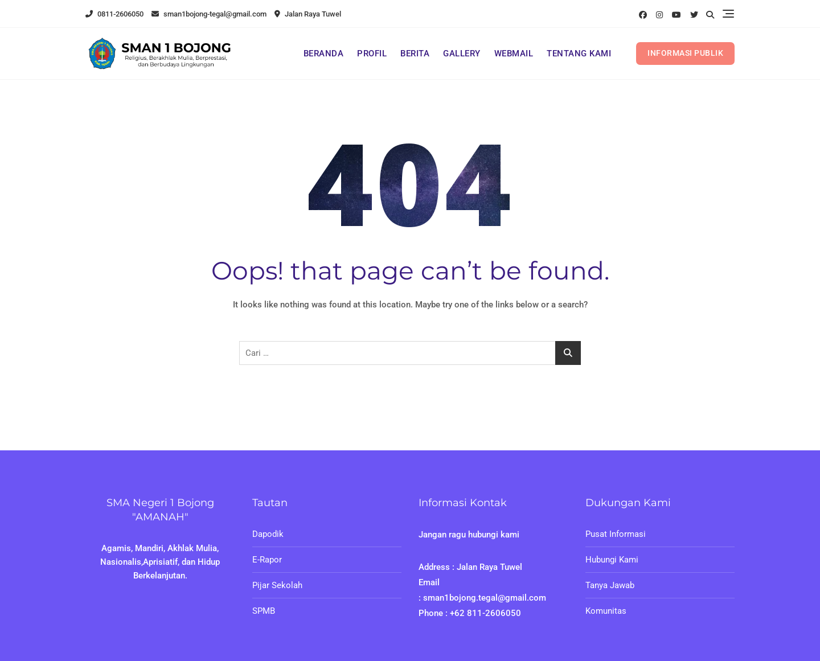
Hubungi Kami (611, 560)
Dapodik (268, 534)
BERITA (414, 53)
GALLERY (462, 53)
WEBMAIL (514, 53)
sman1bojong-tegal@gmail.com (208, 14)
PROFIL (372, 53)
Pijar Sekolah (277, 585)
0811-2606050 (114, 14)
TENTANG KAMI (579, 53)
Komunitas (605, 611)
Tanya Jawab (609, 585)
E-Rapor (267, 560)
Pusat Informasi (615, 534)
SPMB (263, 611)
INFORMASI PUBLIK (685, 53)
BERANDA (324, 53)
